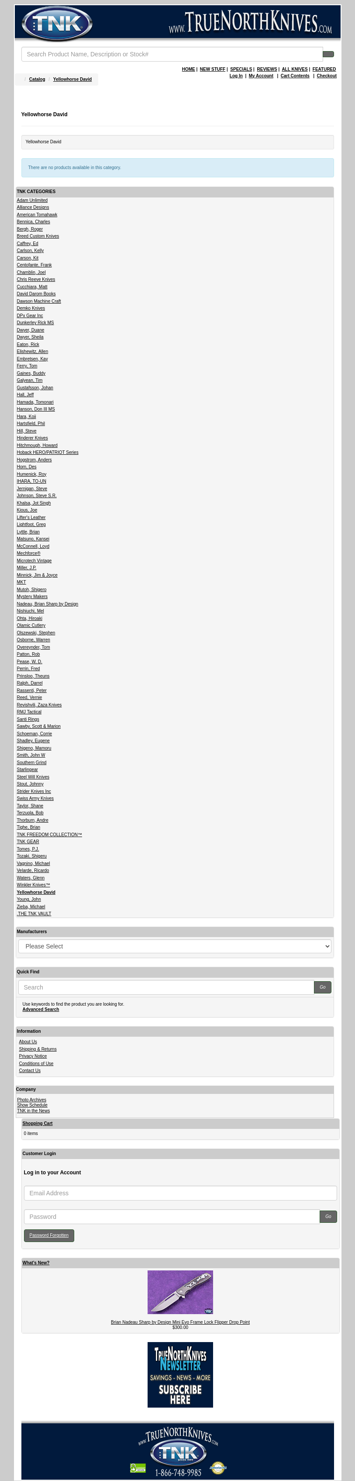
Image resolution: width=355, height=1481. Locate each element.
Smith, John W (31, 755)
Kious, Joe (27, 510)
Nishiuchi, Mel (30, 611)
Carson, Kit (27, 258)
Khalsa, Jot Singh (34, 503)
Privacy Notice (33, 1056)
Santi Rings (28, 719)
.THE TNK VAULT (34, 913)
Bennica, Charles (33, 221)
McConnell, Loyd (33, 546)
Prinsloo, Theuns (33, 676)
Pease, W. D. (29, 661)
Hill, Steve (27, 431)
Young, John (29, 899)
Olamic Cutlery (31, 625)
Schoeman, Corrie (34, 733)
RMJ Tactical (29, 711)
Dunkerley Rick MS (35, 322)
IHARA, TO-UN (31, 481)
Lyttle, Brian (28, 531)
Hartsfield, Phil (31, 423)
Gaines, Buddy (31, 373)
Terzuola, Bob (30, 812)
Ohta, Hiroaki (29, 618)
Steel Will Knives (33, 777)
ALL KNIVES (294, 69)
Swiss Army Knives (35, 798)
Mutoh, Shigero (32, 589)
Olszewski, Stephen (36, 632)
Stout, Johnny (30, 784)
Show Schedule (32, 1105)
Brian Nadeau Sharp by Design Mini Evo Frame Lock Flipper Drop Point (180, 1322)
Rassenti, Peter (32, 690)
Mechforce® (29, 553)
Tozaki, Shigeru (32, 856)
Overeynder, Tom (33, 647)
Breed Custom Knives (38, 236)
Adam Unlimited (32, 200)
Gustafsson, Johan (35, 387)
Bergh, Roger (30, 229)
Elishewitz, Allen (32, 351)
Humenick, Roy (32, 474)
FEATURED (324, 69)
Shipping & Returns (38, 1049)
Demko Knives (31, 308)
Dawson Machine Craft (39, 301)
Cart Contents (295, 75)
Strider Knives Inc (34, 791)
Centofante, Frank (34, 265)
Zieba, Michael (31, 906)
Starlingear (27, 769)
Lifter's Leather (31, 517)
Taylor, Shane (30, 805)
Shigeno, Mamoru (34, 748)
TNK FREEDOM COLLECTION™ (49, 834)
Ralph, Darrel (30, 683)
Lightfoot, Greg (31, 524)
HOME (188, 69)
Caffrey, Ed (27, 243)
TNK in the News (33, 1110)
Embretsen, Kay (32, 358)
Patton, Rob (28, 654)
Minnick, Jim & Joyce (37, 575)
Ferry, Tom (27, 365)
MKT (21, 582)
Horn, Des (27, 466)
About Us (28, 1041)
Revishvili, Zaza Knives (39, 704)
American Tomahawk (37, 214)
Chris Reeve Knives (36, 279)
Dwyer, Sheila (30, 337)
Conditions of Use (36, 1063)
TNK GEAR (28, 841)
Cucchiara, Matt (32, 286)
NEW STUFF (212, 69)
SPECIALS (241, 69)
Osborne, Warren (33, 639)
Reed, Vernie (29, 697)
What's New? (36, 1262)
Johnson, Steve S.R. (37, 495)
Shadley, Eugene (33, 740)
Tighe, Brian (29, 827)
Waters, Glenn (31, 877)
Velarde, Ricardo (33, 870)
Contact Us (30, 1070)
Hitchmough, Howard (37, 445)
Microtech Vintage (34, 560)
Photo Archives (31, 1099)
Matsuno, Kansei (33, 538)
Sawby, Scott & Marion (39, 726)
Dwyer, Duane (31, 330)
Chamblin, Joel (31, 272)
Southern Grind (32, 762)
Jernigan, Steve (32, 488)
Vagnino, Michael (33, 863)
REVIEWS (267, 69)
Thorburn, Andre (32, 820)
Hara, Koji (26, 416)
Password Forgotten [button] (49, 1235)
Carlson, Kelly (30, 250)
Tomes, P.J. (28, 849)
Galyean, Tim (30, 380)
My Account (261, 75)
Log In (236, 75)
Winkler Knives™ (33, 884)
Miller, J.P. (27, 567)
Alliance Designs (33, 207)
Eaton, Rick (28, 344)
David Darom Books (36, 293)
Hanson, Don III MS (36, 409)
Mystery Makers (32, 596)
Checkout (327, 75)
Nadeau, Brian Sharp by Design (48, 604)
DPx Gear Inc (30, 315)
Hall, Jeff (25, 394)
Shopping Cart (38, 1123)
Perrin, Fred (28, 668)
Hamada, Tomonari (35, 402)
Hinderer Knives (32, 438)
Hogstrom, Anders (34, 459)
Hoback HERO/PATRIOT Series (48, 452)
